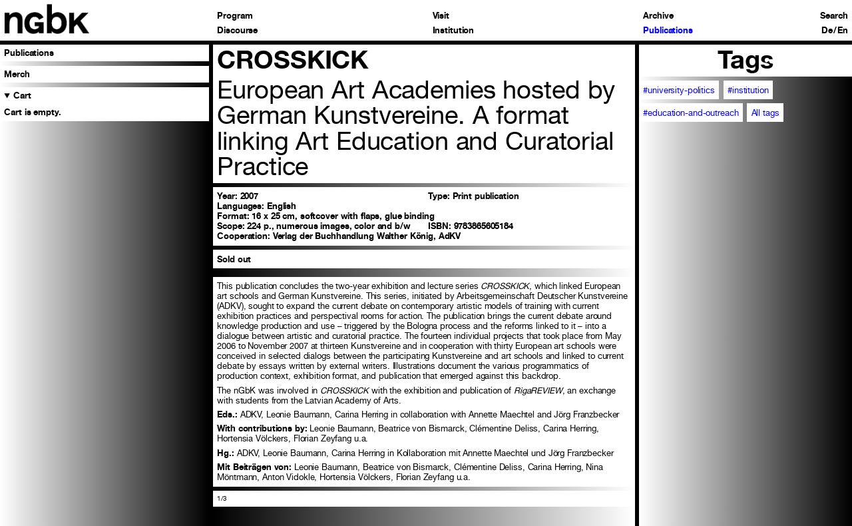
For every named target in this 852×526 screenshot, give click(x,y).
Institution (454, 31)
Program (234, 16)
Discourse (237, 31)
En (842, 31)
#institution (748, 90)
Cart (22, 96)
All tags (765, 113)
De (827, 31)
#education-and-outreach (690, 113)
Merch (16, 74)
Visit (441, 16)
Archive (658, 16)
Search (833, 16)
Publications (667, 31)
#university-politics (678, 90)
